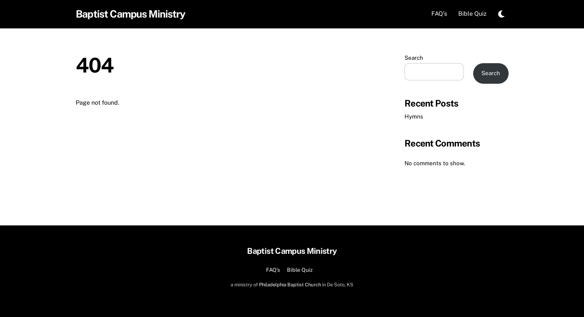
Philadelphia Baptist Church (290, 284)
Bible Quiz (472, 13)
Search (414, 58)
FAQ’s (439, 13)
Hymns (414, 116)
